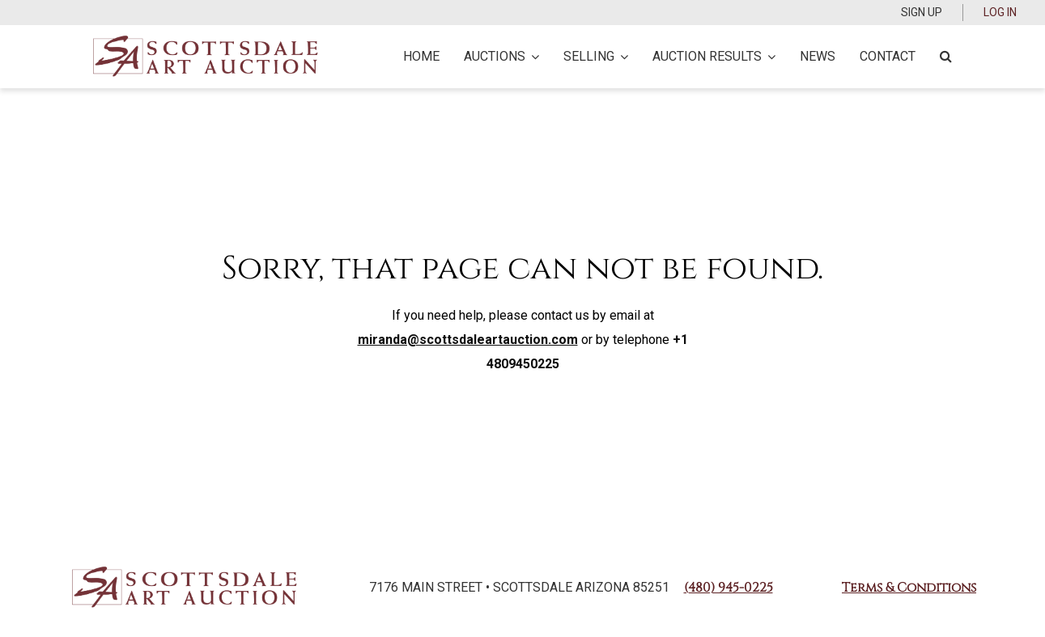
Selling (595, 56)
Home (421, 56)
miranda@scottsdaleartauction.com (468, 339)
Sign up (921, 12)
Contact (887, 56)
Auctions (501, 56)
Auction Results (713, 56)
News (817, 56)
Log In (1000, 12)
